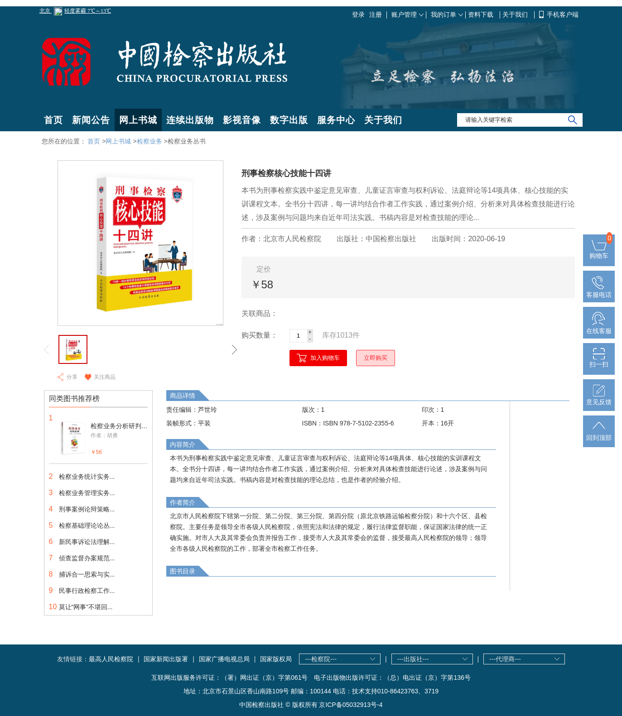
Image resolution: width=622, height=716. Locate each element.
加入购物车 (325, 357)
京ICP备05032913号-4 (350, 704)
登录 (358, 14)
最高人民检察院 (111, 659)
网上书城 (138, 120)
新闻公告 (91, 120)
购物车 (598, 252)
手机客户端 (563, 14)
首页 (53, 120)
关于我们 (516, 14)
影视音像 (242, 120)
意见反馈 (599, 398)
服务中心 (336, 120)
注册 (375, 14)
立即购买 (375, 357)
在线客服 (599, 327)
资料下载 (481, 14)
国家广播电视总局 (224, 659)
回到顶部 (599, 434)
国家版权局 (276, 659)
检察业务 (149, 141)
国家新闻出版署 (166, 659)
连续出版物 (190, 120)
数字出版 (289, 120)
